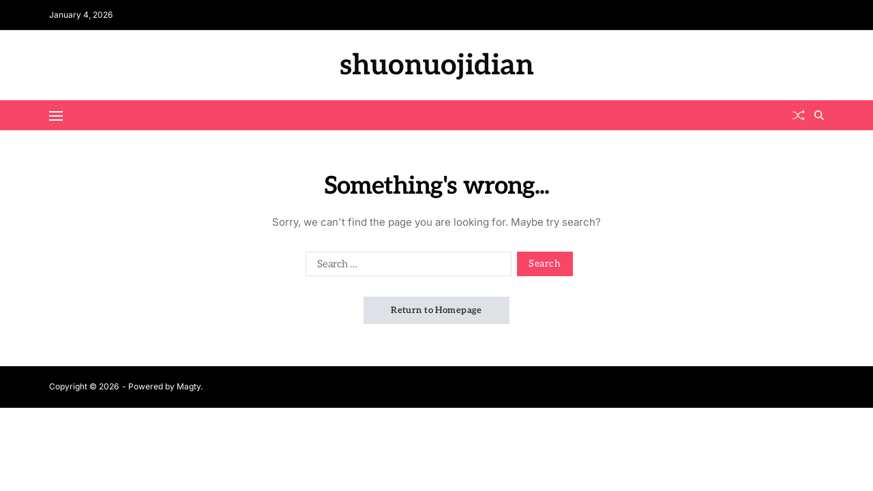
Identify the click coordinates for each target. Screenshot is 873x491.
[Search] (819, 115)
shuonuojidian (437, 65)
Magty (189, 386)
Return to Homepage (436, 310)
